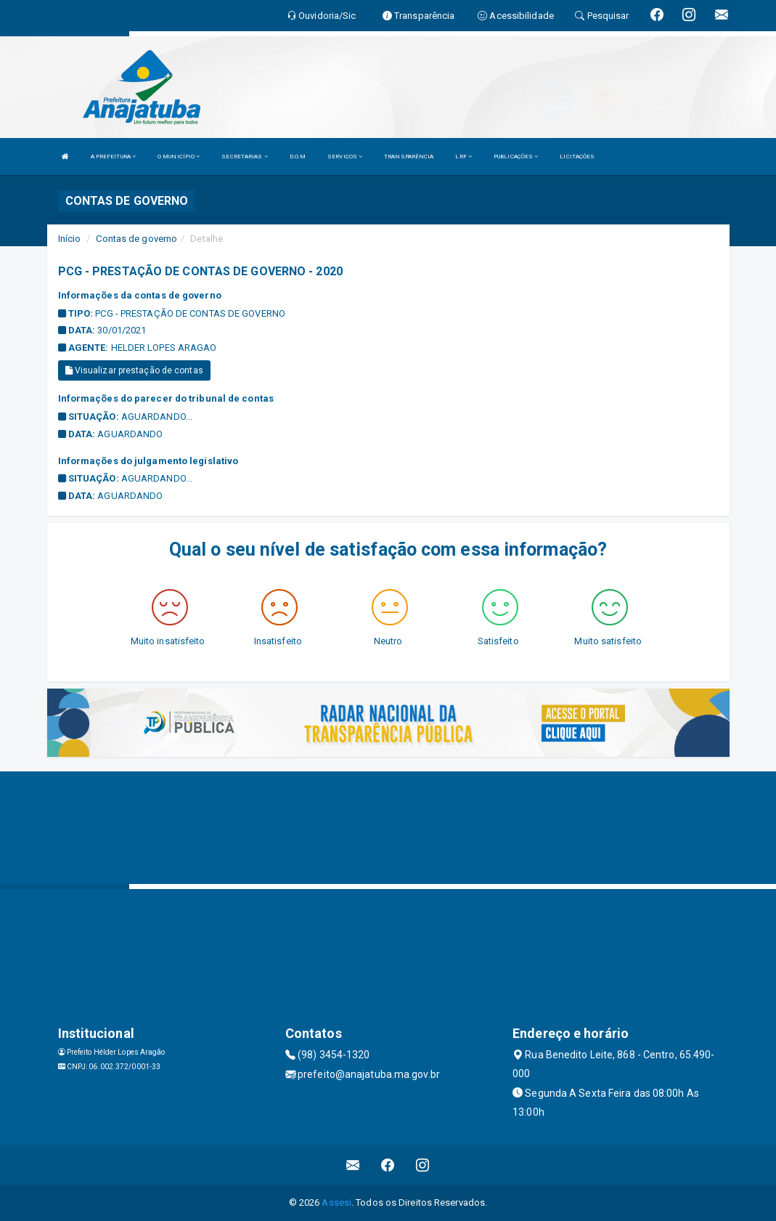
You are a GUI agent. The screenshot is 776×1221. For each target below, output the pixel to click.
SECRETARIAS (244, 156)
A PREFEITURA (113, 156)
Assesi (336, 1202)
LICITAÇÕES (577, 156)
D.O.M (298, 156)
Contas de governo (136, 238)
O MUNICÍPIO (179, 156)
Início (69, 238)
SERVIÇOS (344, 156)
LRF (463, 156)
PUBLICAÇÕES (516, 156)
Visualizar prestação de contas (134, 370)
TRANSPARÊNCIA (408, 156)
